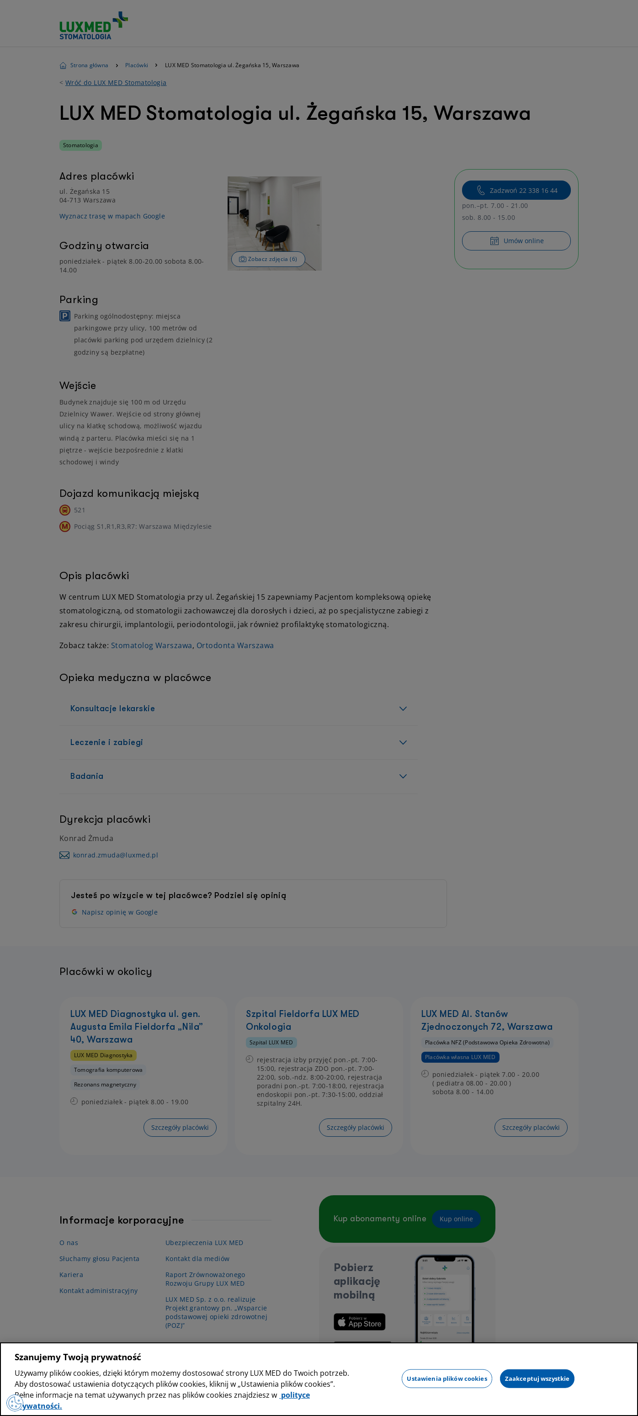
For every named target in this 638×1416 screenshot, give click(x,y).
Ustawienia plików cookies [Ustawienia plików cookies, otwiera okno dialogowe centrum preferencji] (447, 1378)
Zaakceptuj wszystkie (537, 1378)
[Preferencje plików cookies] (15, 1402)
